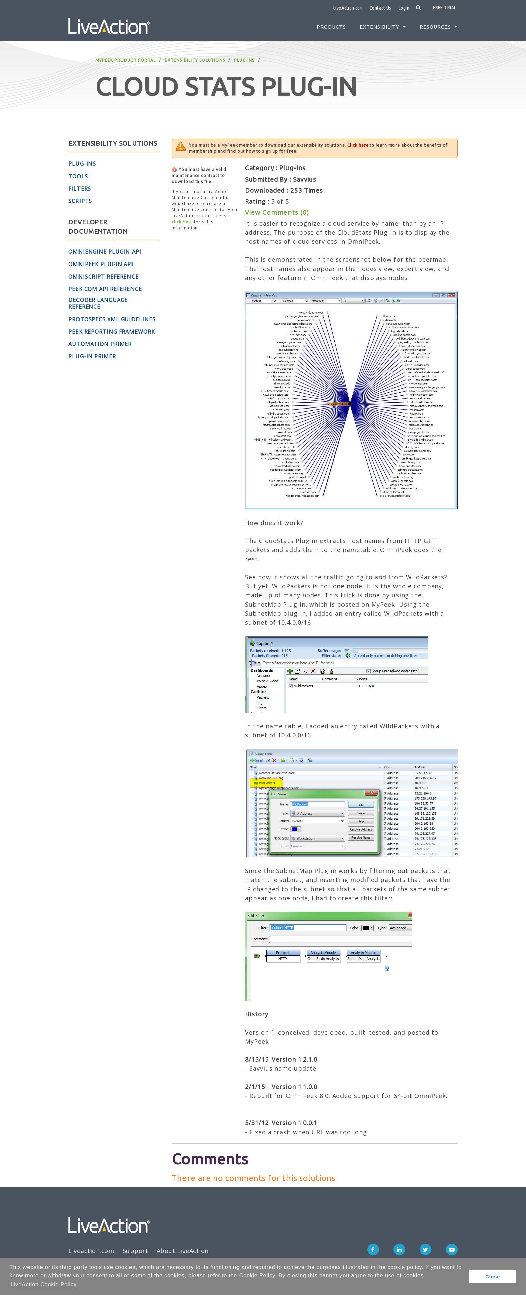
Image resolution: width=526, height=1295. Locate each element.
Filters (79, 188)
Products (331, 27)
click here (182, 222)
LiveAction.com (348, 8)
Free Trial (444, 7)
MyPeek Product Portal (125, 60)
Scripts (80, 201)
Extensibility (379, 27)
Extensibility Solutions (195, 60)
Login (404, 8)
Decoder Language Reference (98, 303)
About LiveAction (183, 1251)
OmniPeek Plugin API (100, 264)
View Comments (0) (276, 212)
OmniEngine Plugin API (104, 251)
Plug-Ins (244, 60)
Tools (78, 176)
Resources (435, 27)
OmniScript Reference (103, 276)
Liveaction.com (91, 1251)
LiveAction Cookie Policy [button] (44, 1284)
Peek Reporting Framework (111, 331)
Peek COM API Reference (105, 289)
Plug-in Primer (92, 356)
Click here (358, 145)
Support (135, 1251)
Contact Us (380, 8)
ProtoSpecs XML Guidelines (112, 319)
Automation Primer (100, 344)
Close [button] (492, 1276)
